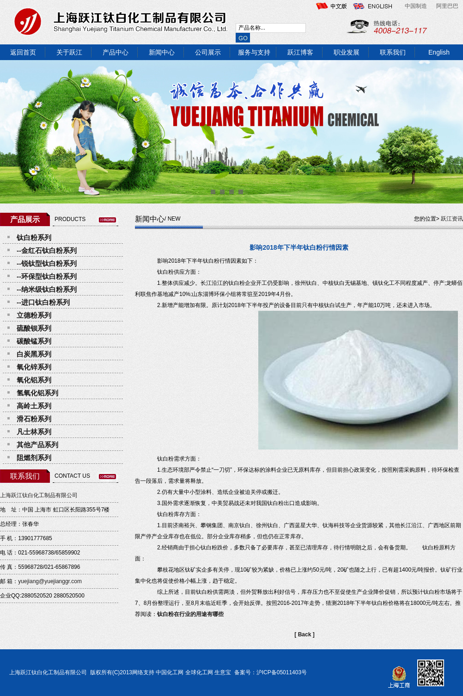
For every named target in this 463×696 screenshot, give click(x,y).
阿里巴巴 (447, 6)
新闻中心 (162, 52)
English (439, 52)
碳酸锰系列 (34, 341)
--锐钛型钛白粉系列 (47, 263)
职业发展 (346, 52)
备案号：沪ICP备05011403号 (269, 672)
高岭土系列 (34, 406)
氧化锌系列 (34, 367)
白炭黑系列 (34, 354)
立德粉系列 (34, 315)
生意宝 (222, 672)
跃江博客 (300, 52)
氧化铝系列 (34, 380)
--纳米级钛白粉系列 (47, 289)
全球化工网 (199, 672)
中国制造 (416, 6)
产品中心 (115, 52)
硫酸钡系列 (34, 328)
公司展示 (208, 52)
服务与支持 (254, 52)
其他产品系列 (37, 445)
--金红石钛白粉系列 (47, 250)
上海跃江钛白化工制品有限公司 (39, 495)
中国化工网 (169, 672)
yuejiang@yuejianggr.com (50, 581)
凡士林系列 (34, 432)
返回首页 (23, 52)
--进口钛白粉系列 (43, 302)
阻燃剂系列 (34, 458)
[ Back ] (304, 634)
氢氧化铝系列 (37, 393)
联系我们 (393, 52)
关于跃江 (69, 52)
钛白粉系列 (34, 237)
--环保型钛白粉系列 (47, 276)
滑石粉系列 (34, 419)
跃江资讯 (452, 219)
